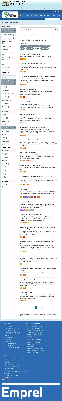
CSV (24, 58)
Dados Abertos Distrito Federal (35, 348)
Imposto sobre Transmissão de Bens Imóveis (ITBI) (35, 127)
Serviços (29, 9)
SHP (29, 197)
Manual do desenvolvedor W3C (35, 328)
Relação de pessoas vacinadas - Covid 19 (32, 63)
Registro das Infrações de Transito (30, 214)
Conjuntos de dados (12, 22)
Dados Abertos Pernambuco (34, 342)
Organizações (19, 15)
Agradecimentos (9, 345)
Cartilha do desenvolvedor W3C (35, 330)
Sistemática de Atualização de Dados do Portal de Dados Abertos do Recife (13, 334)
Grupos (27, 15)
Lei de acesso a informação (12, 364)
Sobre (58, 15)
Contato (53, 15)
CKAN (4, 379)
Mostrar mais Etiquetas (8, 147)
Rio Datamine (30, 346)
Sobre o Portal (8, 326)
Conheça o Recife (53, 9)
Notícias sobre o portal (10, 337)
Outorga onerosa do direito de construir (32, 256)
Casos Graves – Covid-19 (27, 280)
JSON (21, 58)
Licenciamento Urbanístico (28, 89)
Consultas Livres (44, 15)
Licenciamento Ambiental (27, 101)
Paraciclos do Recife (26, 202)
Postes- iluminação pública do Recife (31, 165)
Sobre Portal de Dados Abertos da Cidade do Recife (17, 371)
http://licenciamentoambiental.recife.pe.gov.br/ (31, 105)
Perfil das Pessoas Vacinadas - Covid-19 (32, 54)
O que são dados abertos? (11, 359)
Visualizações (34, 15)
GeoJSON (25, 160)
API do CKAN (7, 373)
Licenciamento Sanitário (27, 114)
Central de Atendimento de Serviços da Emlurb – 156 (36, 176)
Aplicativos (7, 339)
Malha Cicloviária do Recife (28, 152)
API (45, 314)
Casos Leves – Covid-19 (27, 292)
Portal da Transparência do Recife (35, 350)
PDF (24, 109)
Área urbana (23, 189)
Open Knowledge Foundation (11, 375)
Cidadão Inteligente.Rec (33, 352)
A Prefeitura (21, 9)
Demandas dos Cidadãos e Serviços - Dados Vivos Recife (37, 76)
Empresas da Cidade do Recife (29, 140)
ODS (32, 209)
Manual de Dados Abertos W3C (35, 326)
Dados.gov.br (30, 344)
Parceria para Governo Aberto (12, 366)
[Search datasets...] (36, 29)
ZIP (32, 197)
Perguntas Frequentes (10, 343)
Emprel (22, 393)
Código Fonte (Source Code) (12, 347)
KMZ (29, 209)
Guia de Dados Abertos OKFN (34, 332)
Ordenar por (23, 35)
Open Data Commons (10, 368)
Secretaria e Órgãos (39, 9)
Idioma (4, 382)
